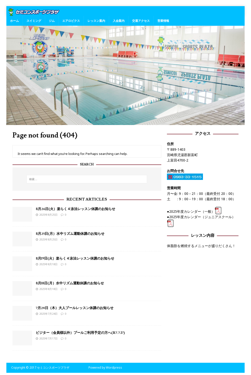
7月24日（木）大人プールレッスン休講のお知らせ (74, 308)
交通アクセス (141, 21)
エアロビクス (71, 21)
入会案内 (119, 21)
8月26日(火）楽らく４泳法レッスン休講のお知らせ (75, 209)
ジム (52, 21)
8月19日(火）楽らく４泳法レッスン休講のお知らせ (75, 258)
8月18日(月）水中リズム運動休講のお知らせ (70, 283)
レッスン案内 (96, 21)
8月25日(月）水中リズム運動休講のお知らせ (70, 234)
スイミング (33, 21)
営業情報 (163, 21)
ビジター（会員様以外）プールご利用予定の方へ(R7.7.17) (80, 333)
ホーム (14, 21)
